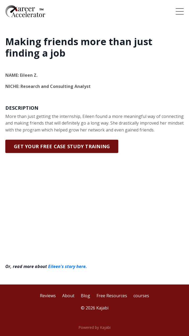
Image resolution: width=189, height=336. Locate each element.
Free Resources (111, 296)
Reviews (48, 296)
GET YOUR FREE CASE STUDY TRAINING (62, 146)
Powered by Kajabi (94, 327)
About (68, 296)
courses (141, 296)
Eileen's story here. (67, 266)
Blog (85, 296)
